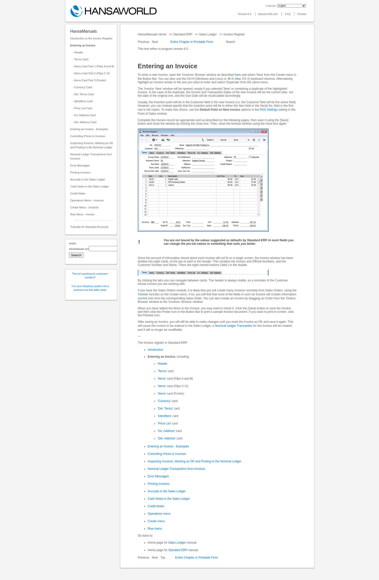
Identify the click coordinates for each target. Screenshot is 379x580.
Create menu (156, 521)
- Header (76, 52)
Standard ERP (182, 34)
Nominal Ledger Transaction (233, 326)
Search (230, 42)
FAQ (288, 14)
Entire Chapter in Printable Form (191, 42)
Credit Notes (77, 193)
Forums (302, 14)
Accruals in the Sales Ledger (87, 179)
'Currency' (164, 401)
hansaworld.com (268, 14)
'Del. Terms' (165, 408)
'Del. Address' (167, 438)
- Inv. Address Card (83, 115)
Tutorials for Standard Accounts (89, 226)
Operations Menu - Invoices (87, 200)
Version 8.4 (245, 14)
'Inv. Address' (166, 431)
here (238, 75)
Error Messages (80, 165)
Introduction (155, 349)
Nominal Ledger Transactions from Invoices (91, 156)
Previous (144, 42)
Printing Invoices (80, 172)
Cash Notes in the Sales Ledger (89, 186)
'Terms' (162, 371)
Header (162, 363)
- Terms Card (79, 59)
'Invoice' (143, 294)
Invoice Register (234, 34)
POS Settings (269, 109)
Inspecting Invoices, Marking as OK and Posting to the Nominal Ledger (91, 145)
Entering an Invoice (82, 45)
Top (162, 557)
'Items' (162, 378)
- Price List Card (81, 108)
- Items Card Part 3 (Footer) (88, 80)
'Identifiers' (165, 416)
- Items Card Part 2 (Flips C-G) (90, 73)
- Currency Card (81, 87)
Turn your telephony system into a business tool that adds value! (90, 288)
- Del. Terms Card (82, 94)
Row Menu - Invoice (82, 214)
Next (155, 42)
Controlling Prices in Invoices (87, 136)
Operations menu (159, 513)
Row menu (155, 528)
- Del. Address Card (83, 122)
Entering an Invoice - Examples (89, 129)
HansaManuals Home (152, 34)
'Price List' (164, 423)
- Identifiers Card (81, 101)
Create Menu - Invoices (84, 207)
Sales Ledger (207, 34)
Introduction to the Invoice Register (91, 38)
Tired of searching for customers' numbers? (90, 275)
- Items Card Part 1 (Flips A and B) (92, 66)
